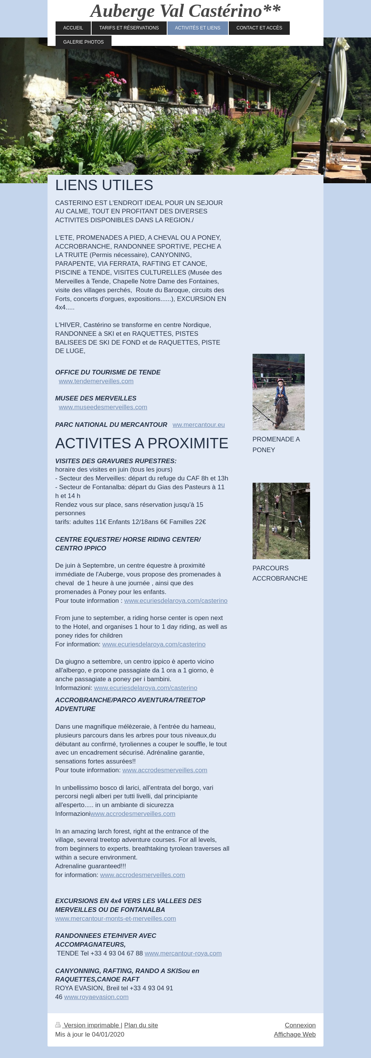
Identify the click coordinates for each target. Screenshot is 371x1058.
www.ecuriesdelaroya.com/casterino (175, 600)
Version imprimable (88, 1025)
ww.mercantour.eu (199, 424)
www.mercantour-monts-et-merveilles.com (115, 918)
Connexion (300, 1025)
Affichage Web (295, 1034)
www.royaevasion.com (96, 997)
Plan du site (141, 1025)
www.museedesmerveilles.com (103, 407)
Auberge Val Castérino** (185, 10)
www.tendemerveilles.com (96, 381)
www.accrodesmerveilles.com (165, 770)
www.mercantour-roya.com (183, 953)
